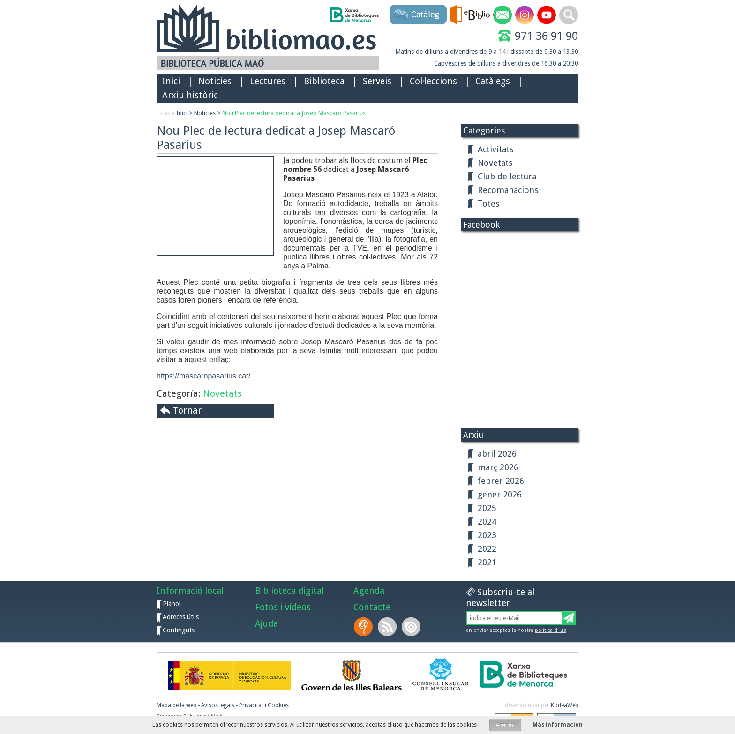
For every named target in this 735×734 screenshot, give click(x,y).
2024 (487, 521)
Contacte (371, 607)
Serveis (377, 81)
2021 (487, 562)
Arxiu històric (190, 95)
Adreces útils (181, 617)
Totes (488, 203)
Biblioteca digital (289, 591)
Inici (171, 81)
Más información (557, 724)
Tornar (187, 410)
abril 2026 (497, 454)
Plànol (171, 604)
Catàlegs (492, 81)
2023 (487, 535)
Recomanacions (508, 190)
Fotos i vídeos (283, 607)
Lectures (267, 81)
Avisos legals (217, 705)
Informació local (190, 591)
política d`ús (550, 630)
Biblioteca (324, 81)
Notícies (205, 113)
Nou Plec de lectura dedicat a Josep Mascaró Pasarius (294, 113)
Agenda (368, 591)
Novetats (222, 393)
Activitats (495, 149)
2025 (487, 508)
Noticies (215, 81)
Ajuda (266, 623)
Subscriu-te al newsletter (500, 597)
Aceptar (505, 725)
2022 (487, 549)
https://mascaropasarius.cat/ (203, 376)
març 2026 (498, 467)
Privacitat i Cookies (264, 705)
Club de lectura (507, 176)
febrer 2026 (501, 481)
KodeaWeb (564, 705)
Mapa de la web (176, 705)
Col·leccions (433, 81)
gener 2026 (500, 494)
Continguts (179, 630)
